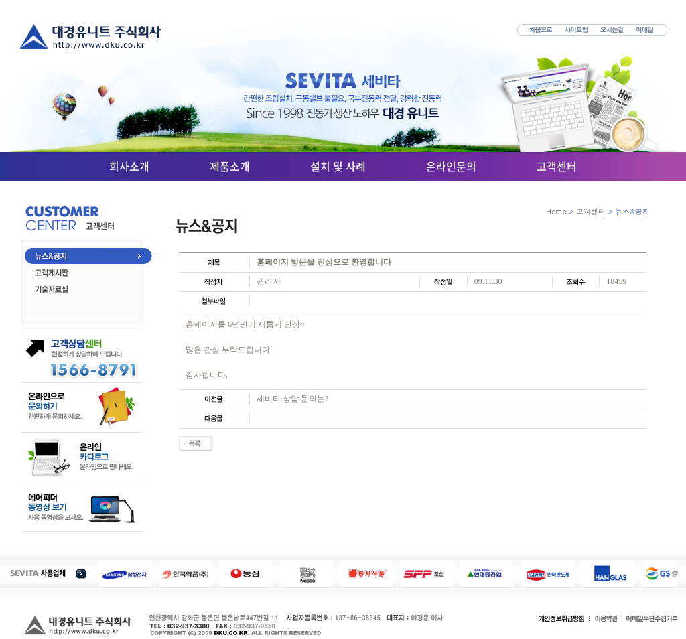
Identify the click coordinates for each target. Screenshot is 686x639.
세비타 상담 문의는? (292, 398)
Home (556, 211)
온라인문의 (451, 166)
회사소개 (129, 166)
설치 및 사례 (338, 166)
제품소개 (230, 166)
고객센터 (557, 166)
